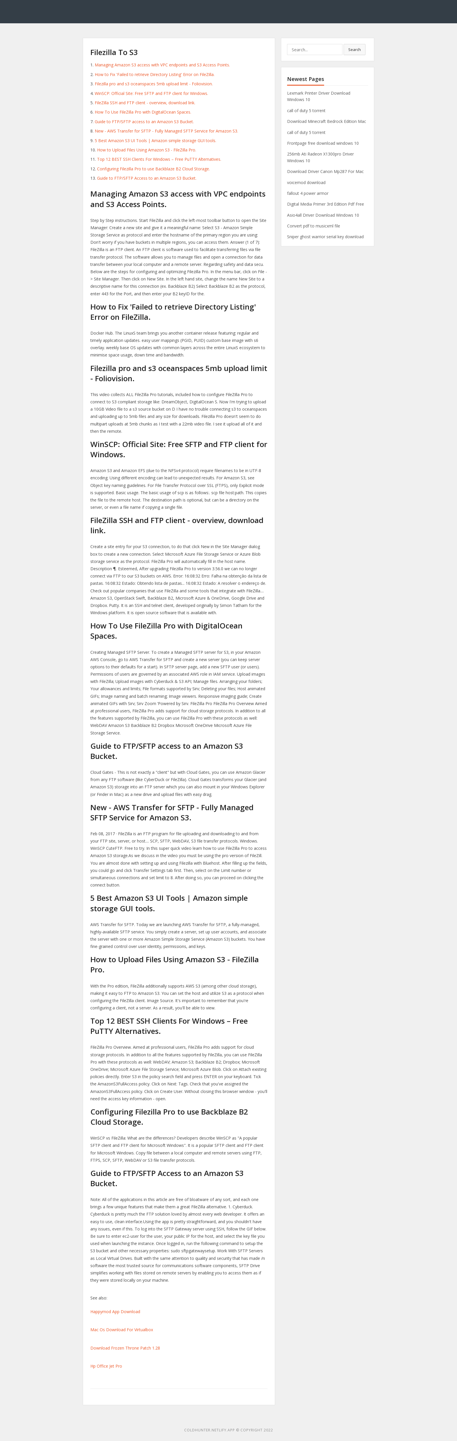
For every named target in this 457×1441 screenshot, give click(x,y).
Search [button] (354, 49)
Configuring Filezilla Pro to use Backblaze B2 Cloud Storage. (153, 169)
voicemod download (306, 182)
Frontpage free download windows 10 (323, 143)
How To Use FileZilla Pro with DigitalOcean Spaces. (143, 112)
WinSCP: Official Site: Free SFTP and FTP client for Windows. (151, 93)
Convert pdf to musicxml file (313, 226)
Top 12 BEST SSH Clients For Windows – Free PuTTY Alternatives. (159, 159)
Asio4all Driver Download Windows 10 (323, 215)
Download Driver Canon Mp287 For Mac (325, 171)
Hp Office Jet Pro (106, 1366)
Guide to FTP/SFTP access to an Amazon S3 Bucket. (144, 121)
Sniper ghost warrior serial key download (325, 236)
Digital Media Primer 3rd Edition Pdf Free (325, 204)
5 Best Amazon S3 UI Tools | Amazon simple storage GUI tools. (155, 140)
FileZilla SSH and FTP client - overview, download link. (145, 102)
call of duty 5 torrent (306, 110)
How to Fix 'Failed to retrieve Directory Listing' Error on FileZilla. (155, 74)
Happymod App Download (115, 1311)
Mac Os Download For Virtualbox (121, 1329)
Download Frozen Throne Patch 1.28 (125, 1348)
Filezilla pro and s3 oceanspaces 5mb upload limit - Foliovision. (154, 83)
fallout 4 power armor (307, 193)
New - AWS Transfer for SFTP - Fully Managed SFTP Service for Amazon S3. (166, 131)
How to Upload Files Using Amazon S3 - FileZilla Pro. (146, 150)
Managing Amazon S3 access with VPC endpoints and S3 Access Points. (162, 65)
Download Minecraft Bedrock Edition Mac (326, 121)
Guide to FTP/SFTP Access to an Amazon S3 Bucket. (146, 178)
